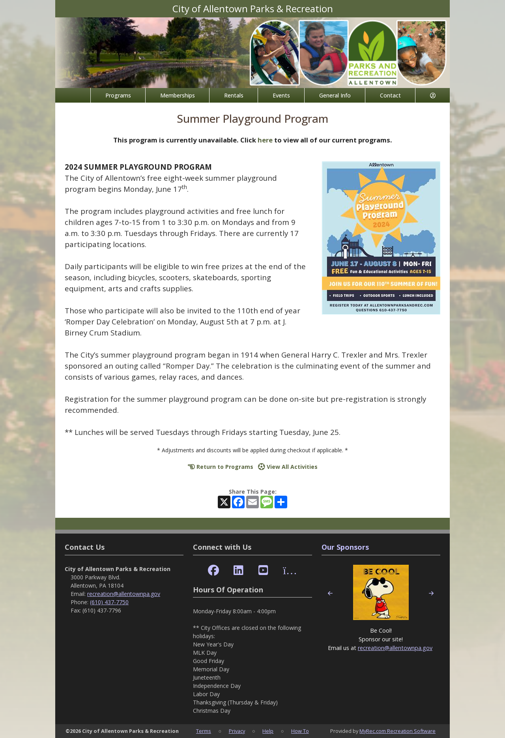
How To (300, 730)
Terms (203, 730)
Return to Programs (220, 466)
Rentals (233, 95)
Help (267, 730)
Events (281, 95)
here (265, 139)
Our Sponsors (345, 547)
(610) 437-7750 (109, 602)
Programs (118, 95)
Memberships (177, 95)
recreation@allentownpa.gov (123, 594)
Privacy (237, 730)
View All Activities (288, 466)
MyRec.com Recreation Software (397, 730)
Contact (390, 95)
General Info (335, 95)
